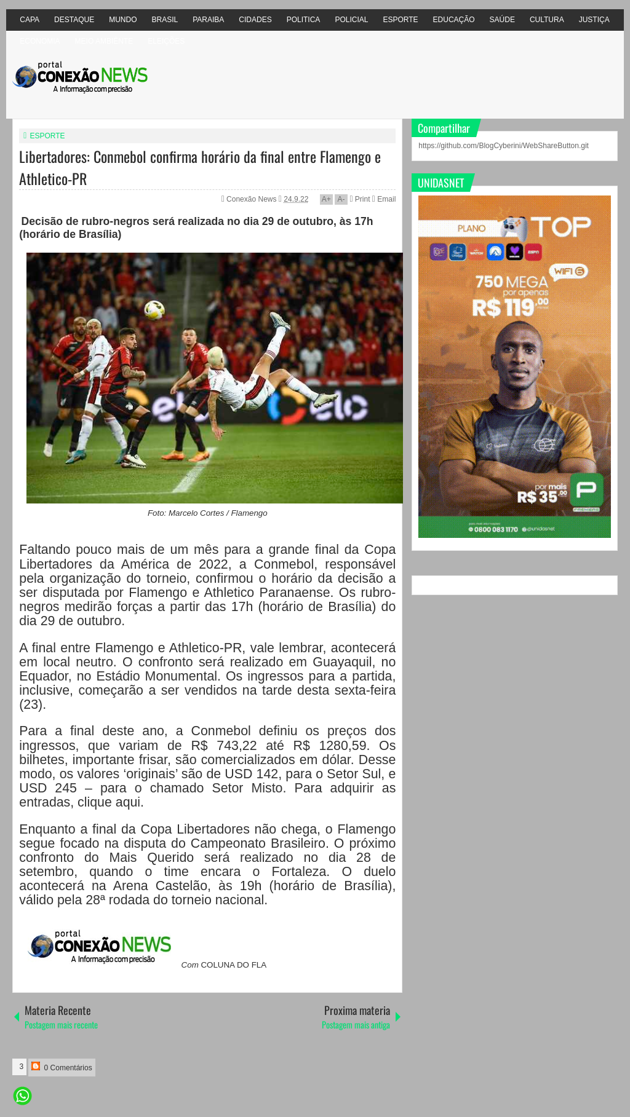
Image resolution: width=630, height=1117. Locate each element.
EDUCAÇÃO (454, 19)
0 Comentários (61, 1067)
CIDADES (255, 19)
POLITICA (304, 19)
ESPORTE (400, 19)
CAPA (29, 19)
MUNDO (123, 19)
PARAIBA (208, 19)
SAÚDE (502, 19)
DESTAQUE (74, 19)
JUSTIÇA (594, 19)
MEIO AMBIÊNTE (104, 41)
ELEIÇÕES (166, 41)
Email (384, 199)
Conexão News (252, 199)
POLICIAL (351, 19)
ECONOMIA (40, 41)
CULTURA (547, 19)
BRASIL (165, 19)
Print (359, 199)
